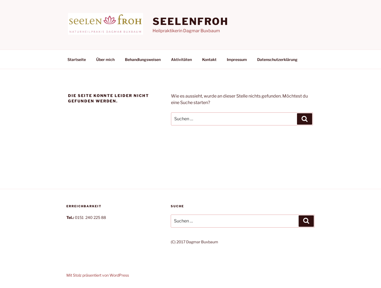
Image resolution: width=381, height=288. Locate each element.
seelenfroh (190, 21)
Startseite (76, 59)
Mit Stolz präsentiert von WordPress (97, 275)
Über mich (105, 59)
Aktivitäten (181, 59)
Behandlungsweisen (143, 59)
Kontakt (209, 59)
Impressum (237, 59)
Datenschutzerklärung (277, 59)
